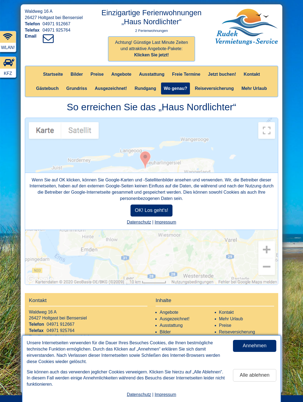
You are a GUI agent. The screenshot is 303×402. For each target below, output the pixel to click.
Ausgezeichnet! (111, 88)
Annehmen (254, 345)
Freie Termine (186, 74)
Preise (97, 74)
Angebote (121, 74)
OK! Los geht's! (151, 210)
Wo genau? (175, 88)
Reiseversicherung (214, 88)
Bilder (77, 74)
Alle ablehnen (254, 375)
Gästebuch (47, 88)
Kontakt (252, 74)
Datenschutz (139, 394)
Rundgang (145, 88)
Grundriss (76, 88)
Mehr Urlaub (254, 88)
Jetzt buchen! (222, 74)
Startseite (53, 74)
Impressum (165, 394)
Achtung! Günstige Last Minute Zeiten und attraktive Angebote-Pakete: (151, 48)
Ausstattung (151, 74)
